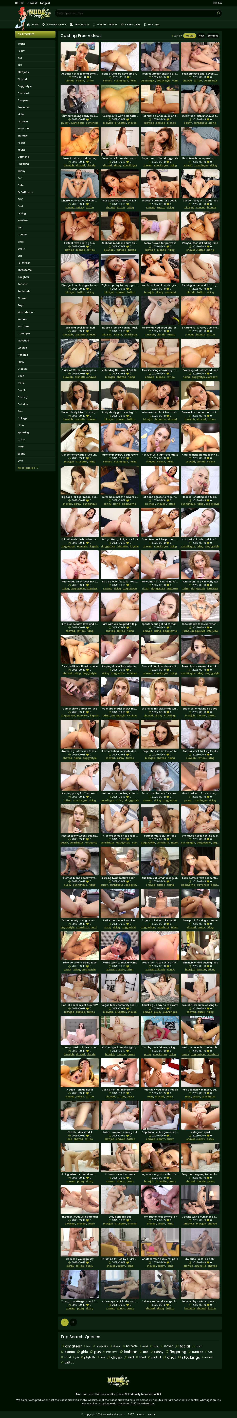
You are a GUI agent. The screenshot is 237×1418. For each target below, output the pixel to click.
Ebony (21, 453)
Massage (23, 340)
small (143, 1346)
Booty (21, 248)
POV (20, 199)
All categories (28, 468)
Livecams (151, 24)
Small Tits (23, 128)
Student (22, 319)
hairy (101, 1357)
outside (195, 1352)
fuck (208, 1351)
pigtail (154, 1357)
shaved (107, 80)
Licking (22, 213)
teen (150, 1096)
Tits (20, 65)
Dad (20, 206)
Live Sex (217, 3)
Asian (21, 446)
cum (197, 1346)
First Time (23, 326)
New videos (79, 24)
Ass (20, 58)
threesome (110, 1351)
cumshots (178, 80)
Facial (21, 142)
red (129, 1357)
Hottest (19, 3)
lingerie (93, 546)
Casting (22, 397)
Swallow (23, 220)
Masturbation (26, 312)
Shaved (22, 79)
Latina (21, 439)
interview (82, 546)
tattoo (90, 80)
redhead (121, 250)
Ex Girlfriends (25, 192)
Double (22, 390)
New (201, 35)
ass (143, 1352)
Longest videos (104, 24)
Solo (20, 411)
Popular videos (54, 24)
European (23, 100)
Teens (21, 43)
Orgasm (23, 121)
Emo (20, 460)
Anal (20, 227)
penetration (100, 1346)
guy (95, 1351)
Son (20, 178)
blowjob (108, 123)
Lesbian (22, 347)
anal (169, 1357)
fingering (175, 1351)
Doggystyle (25, 86)
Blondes (23, 135)
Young (21, 149)
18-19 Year (24, 263)
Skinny (21, 171)
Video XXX (155, 1394)
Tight (21, 114)
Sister (21, 241)
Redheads (24, 291)
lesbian (128, 1351)
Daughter (23, 277)
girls (82, 1351)
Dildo (21, 425)
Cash (21, 376)
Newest (32, 3)
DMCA (140, 1414)
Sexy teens (117, 1394)
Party (21, 362)
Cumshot (23, 93)
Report (152, 1414)
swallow (212, 377)
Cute (21, 185)
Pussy (21, 51)
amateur (189, 1223)
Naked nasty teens (136, 1394)
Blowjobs (23, 72)
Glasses (23, 369)
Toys (21, 305)
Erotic (21, 383)
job (76, 1357)
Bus (20, 255)
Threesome (25, 270)
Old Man (23, 404)
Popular (189, 35)
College (22, 418)
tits (154, 1346)
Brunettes (24, 107)
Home (33, 24)
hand (66, 1357)
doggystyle (163, 80)
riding (133, 80)
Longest (45, 3)
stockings (170, 715)
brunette (120, 123)
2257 (131, 1414)
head (141, 1357)
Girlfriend (23, 157)
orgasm (217, 842)
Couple (22, 234)
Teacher (23, 284)
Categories (130, 24)
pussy (64, 123)
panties (215, 885)
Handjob (23, 354)
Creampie (24, 333)
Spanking (23, 432)
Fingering (23, 164)
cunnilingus (121, 80)
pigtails (87, 1357)
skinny (80, 80)
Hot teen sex (103, 1394)
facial (182, 1346)
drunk (114, 1357)
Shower (22, 298)
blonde (70, 80)
